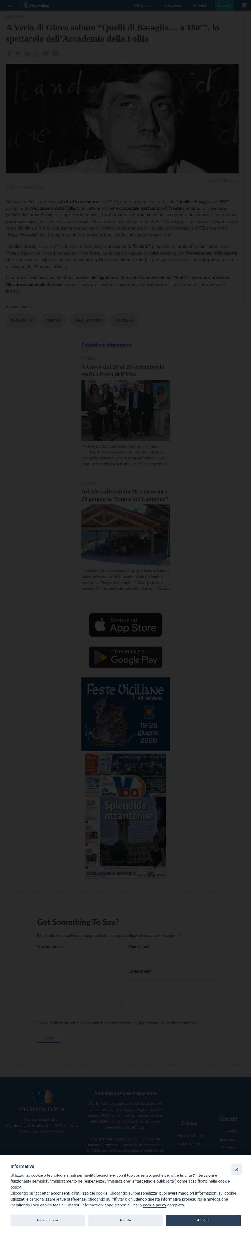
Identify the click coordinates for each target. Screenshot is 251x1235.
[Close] (236, 1169)
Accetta (203, 1220)
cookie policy (154, 1205)
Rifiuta (125, 1220)
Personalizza (47, 1220)
